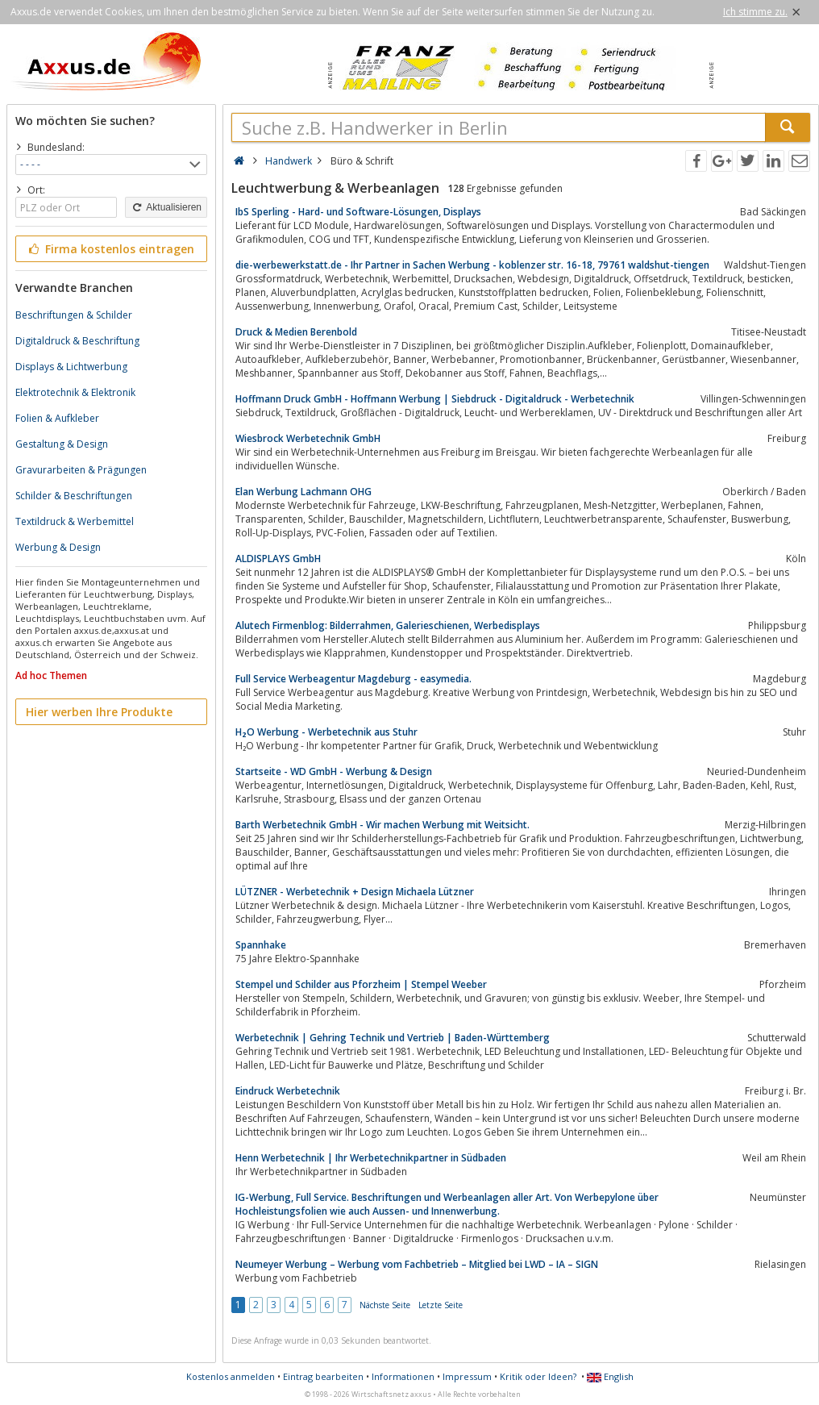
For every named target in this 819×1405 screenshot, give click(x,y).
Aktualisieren (166, 207)
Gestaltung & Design (61, 444)
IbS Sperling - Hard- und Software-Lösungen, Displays (358, 212)
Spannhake (260, 945)
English (610, 1376)
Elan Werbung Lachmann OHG (303, 491)
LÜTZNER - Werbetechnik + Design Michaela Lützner (354, 891)
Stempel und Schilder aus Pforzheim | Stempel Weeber (361, 984)
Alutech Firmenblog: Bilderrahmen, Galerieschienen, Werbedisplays (387, 625)
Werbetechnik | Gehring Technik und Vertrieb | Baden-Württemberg (392, 1037)
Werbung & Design (58, 547)
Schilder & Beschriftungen (73, 495)
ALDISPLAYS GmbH (278, 558)
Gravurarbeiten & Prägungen (81, 470)
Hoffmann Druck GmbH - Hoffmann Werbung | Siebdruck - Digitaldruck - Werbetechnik (434, 399)
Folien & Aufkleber (57, 418)
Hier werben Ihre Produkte (99, 711)
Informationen (403, 1376)
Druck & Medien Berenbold (296, 332)
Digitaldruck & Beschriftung (77, 341)
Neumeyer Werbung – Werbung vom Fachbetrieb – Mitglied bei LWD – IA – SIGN (416, 1264)
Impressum (467, 1376)
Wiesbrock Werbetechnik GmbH (307, 438)
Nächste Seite (385, 1305)
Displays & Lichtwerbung (71, 366)
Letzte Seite (440, 1305)
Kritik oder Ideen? (538, 1376)
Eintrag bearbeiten (323, 1376)
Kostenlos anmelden (230, 1376)
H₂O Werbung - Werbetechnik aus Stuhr (326, 732)
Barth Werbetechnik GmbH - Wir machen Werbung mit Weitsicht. (382, 825)
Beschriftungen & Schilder (73, 315)
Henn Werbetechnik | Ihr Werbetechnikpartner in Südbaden (370, 1158)
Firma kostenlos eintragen (110, 248)
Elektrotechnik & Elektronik (75, 392)
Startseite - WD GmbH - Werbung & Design (333, 771)
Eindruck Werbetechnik (287, 1091)
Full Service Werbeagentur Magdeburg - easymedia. (353, 679)
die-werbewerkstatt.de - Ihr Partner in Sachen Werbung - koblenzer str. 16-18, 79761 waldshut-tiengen (472, 265)
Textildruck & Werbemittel (74, 521)
